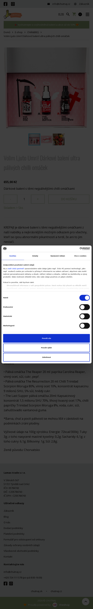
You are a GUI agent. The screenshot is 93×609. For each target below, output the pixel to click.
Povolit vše (46, 338)
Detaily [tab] (35, 256)
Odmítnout (46, 357)
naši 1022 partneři (16, 269)
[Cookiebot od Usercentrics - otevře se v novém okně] (74, 248)
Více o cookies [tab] (80, 256)
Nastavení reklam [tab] (58, 256)
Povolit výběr (46, 348)
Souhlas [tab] (12, 256)
